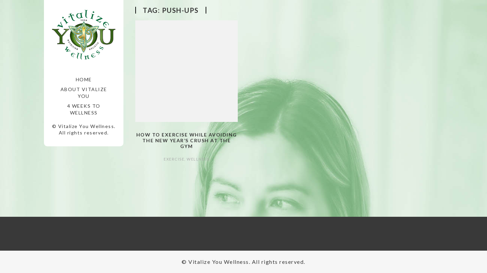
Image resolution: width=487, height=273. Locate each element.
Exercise (174, 159)
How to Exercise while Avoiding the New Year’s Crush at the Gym (186, 140)
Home (84, 79)
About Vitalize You (84, 92)
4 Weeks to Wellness (83, 109)
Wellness (198, 159)
